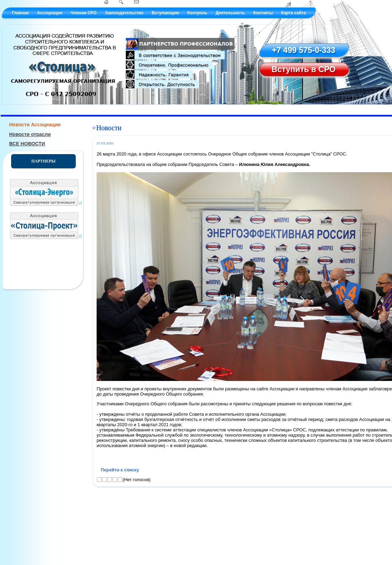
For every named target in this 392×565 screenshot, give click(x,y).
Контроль (197, 12)
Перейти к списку (120, 469)
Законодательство (124, 12)
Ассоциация (49, 12)
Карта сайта (293, 12)
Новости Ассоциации (34, 124)
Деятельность (230, 12)
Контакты (263, 12)
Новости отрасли (30, 134)
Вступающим (165, 12)
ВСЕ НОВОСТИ (27, 143)
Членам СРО (84, 12)
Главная (20, 12)
